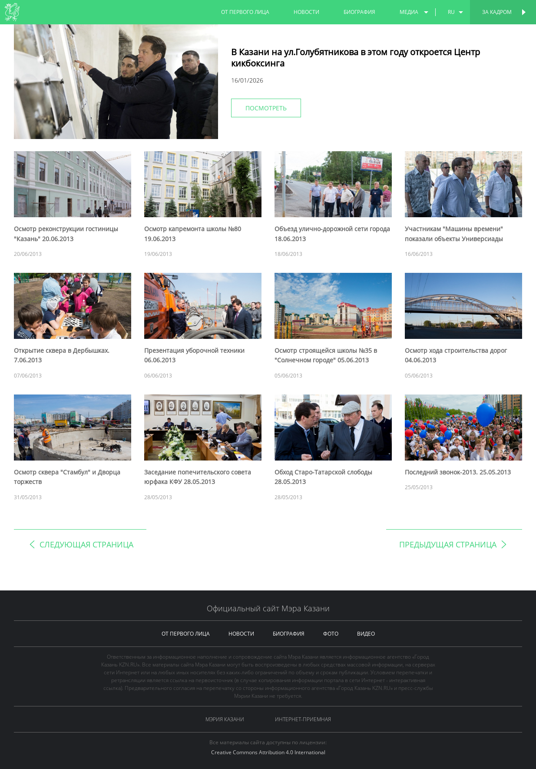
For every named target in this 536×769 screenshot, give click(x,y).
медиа (409, 12)
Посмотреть (266, 108)
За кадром (497, 12)
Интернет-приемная (303, 719)
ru (451, 12)
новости (306, 12)
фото (330, 633)
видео (366, 633)
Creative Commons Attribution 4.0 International (268, 752)
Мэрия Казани (224, 719)
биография (359, 12)
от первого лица (245, 12)
